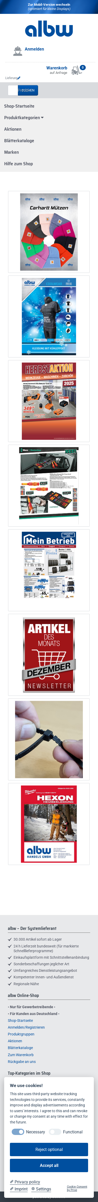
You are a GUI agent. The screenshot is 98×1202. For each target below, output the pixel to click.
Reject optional (49, 1149)
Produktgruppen (21, 1034)
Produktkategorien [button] (24, 117)
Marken (11, 152)
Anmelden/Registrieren (26, 1027)
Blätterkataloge (19, 140)
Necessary (35, 1131)
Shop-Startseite (19, 106)
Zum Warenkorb (21, 1055)
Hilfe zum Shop (18, 163)
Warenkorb (56, 67)
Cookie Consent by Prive (77, 1188)
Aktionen (12, 129)
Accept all (49, 1165)
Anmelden (34, 49)
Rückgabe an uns (22, 1062)
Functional (73, 1131)
